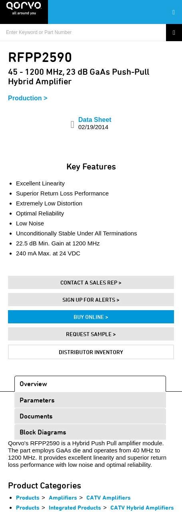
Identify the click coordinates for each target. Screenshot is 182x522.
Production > (27, 98)
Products (28, 497)
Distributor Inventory (91, 352)
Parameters (37, 400)
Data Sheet (95, 123)
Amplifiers (63, 497)
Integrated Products (75, 507)
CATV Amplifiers (108, 497)
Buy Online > (91, 316)
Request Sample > (91, 334)
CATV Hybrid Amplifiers (142, 507)
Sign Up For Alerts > (91, 299)
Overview (33, 383)
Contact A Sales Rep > (91, 282)
